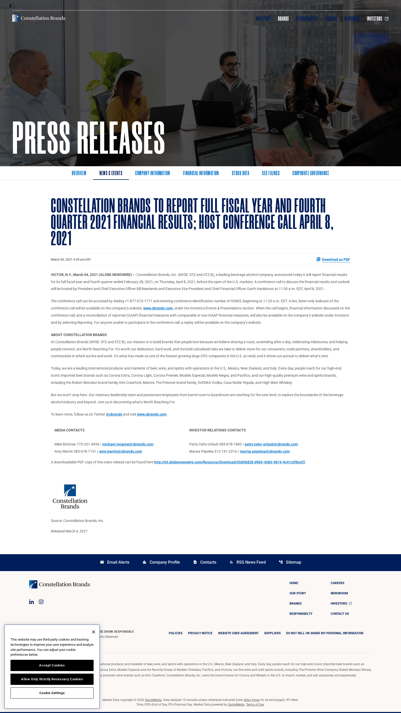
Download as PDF (333, 259)
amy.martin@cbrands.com (120, 452)
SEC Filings (271, 174)
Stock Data (240, 174)
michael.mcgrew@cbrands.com (127, 445)
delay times (252, 701)
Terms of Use (255, 705)
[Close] (93, 632)
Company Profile (161, 563)
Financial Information (201, 174)
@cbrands (114, 415)
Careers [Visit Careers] (331, 18)
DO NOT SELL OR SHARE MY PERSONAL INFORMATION (324, 634)
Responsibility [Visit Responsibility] (307, 18)
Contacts (204, 563)
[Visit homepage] (38, 18)
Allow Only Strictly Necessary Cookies (52, 679)
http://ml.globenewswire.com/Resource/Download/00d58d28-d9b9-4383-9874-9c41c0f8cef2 (229, 463)
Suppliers (272, 634)
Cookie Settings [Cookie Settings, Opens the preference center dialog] (52, 693)
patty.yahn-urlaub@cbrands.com (271, 445)
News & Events (111, 174)
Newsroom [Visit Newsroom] (352, 18)
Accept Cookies (52, 665)
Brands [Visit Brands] (283, 18)
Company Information (152, 174)
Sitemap (290, 563)
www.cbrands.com (158, 309)
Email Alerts (114, 563)
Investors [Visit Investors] (378, 18)
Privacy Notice (200, 634)
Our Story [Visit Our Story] (263, 18)
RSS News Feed (247, 563)
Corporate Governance (311, 174)
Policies (175, 634)
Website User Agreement (238, 634)
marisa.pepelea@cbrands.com (265, 452)
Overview (79, 174)
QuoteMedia (153, 701)
